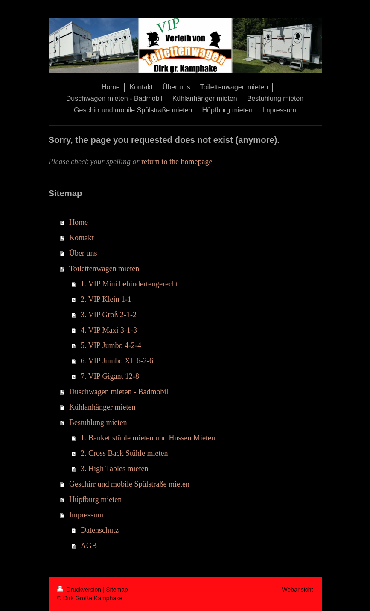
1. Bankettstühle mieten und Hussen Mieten (148, 438)
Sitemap (117, 589)
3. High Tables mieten (114, 468)
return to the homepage (176, 161)
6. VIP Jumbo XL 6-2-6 (117, 361)
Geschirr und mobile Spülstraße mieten (129, 484)
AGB (89, 545)
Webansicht (297, 589)
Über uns (83, 253)
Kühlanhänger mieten (102, 407)
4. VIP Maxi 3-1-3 (109, 330)
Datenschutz (100, 530)
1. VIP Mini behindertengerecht (129, 284)
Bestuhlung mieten (98, 422)
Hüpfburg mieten (95, 499)
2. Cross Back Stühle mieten (124, 453)
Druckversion (80, 589)
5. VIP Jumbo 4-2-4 (111, 345)
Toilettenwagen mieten (104, 268)
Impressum (86, 515)
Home (78, 222)
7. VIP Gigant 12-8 (110, 376)
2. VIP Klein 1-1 (106, 299)
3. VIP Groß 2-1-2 (109, 314)
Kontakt (81, 237)
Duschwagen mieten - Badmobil (118, 391)
